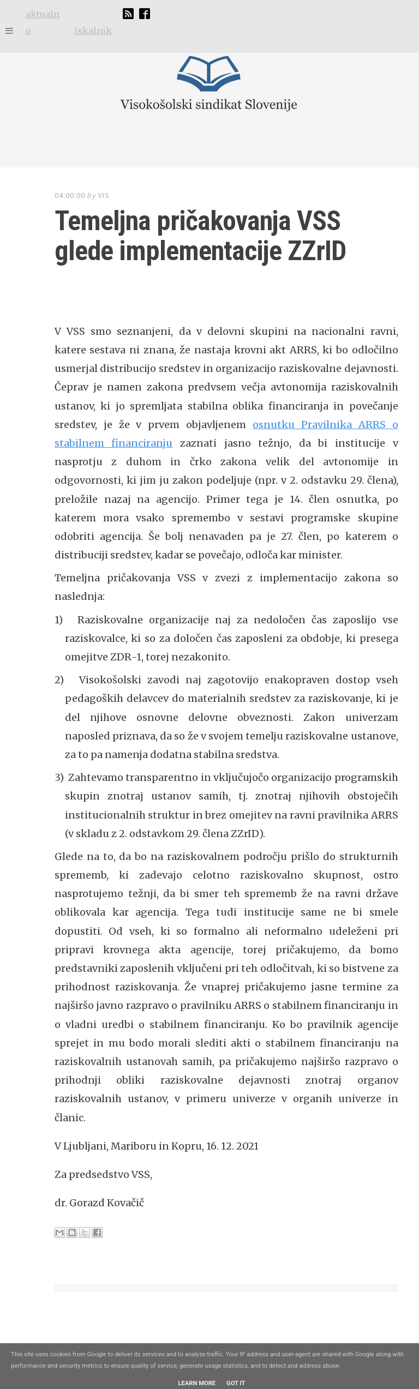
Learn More (197, 1383)
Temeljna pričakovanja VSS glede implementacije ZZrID (200, 236)
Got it (235, 1383)
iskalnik (93, 30)
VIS (104, 195)
